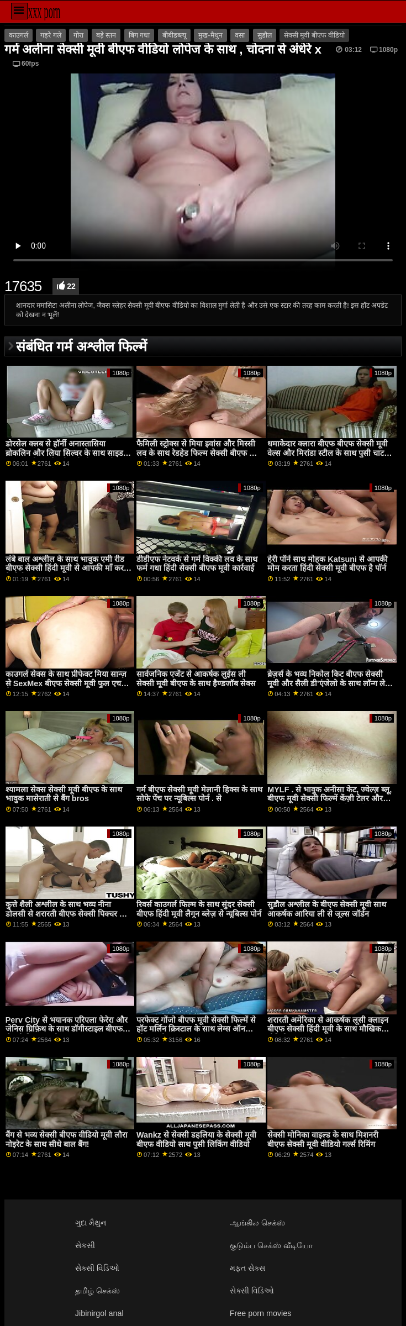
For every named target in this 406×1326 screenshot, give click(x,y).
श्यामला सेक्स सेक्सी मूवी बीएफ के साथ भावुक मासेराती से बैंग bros (64, 794)
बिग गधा (139, 35)
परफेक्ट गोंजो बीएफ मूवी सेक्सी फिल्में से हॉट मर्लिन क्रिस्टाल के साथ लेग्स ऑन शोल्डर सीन (196, 1029)
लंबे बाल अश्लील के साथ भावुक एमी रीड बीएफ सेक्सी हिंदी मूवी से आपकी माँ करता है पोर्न (68, 568)
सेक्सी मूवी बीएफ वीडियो (314, 35)
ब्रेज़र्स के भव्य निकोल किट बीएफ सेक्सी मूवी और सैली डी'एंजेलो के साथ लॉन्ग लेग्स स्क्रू (329, 683)
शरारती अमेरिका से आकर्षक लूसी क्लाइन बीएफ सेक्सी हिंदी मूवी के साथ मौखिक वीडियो (327, 1029)
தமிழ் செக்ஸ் (97, 1290)
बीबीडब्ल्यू (174, 35)
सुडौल (264, 35)
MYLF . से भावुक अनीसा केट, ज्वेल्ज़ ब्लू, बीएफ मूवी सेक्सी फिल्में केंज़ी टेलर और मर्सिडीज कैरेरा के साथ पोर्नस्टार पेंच (329, 798)
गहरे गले (50, 35)
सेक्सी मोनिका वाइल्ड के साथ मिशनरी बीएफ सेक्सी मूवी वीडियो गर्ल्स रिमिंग (322, 1139)
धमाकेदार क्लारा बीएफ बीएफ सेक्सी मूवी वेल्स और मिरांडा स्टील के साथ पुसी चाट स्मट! (327, 452)
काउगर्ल (18, 35)
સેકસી (85, 1245)
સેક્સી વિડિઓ (97, 1268)
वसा (240, 35)
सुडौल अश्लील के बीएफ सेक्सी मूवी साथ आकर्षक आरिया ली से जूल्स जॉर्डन (326, 909)
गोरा (78, 35)
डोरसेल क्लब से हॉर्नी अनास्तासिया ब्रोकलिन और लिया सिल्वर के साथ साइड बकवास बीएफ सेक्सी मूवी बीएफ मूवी (64, 452)
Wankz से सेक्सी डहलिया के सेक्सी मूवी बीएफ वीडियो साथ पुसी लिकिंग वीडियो (196, 1139)
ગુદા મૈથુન (90, 1222)
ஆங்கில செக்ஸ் (257, 1222)
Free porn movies (261, 1313)
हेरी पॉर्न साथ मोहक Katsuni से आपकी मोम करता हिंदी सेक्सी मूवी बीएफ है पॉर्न (327, 564)
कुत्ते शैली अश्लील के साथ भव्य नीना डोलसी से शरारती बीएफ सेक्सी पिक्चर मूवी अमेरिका (68, 913)
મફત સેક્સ (247, 1268)
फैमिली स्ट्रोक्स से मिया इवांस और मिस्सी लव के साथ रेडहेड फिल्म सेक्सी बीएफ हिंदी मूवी (199, 452)
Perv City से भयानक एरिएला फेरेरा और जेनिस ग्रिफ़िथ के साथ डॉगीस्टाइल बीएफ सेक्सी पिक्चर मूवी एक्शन (67, 1029)
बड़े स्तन (106, 35)
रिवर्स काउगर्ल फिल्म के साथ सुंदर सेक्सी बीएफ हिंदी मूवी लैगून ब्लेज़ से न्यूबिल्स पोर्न (198, 909)
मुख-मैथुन (210, 35)
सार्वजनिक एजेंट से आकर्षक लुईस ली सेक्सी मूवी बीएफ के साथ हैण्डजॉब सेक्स (196, 679)
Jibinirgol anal (99, 1313)
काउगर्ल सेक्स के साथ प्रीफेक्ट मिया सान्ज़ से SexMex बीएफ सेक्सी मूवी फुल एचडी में (67, 683)
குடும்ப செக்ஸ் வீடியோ (271, 1245)
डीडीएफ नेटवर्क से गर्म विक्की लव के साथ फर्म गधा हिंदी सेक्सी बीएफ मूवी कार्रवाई (196, 564)
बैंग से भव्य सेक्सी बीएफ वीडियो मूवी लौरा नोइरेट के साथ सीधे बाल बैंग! (67, 1139)
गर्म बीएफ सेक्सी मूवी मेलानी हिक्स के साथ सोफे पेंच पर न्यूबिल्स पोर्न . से (199, 794)
